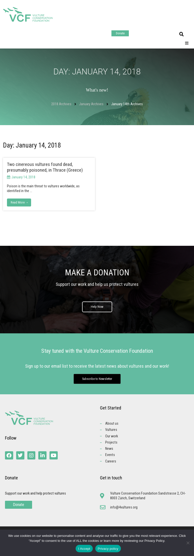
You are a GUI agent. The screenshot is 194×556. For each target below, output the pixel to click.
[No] (187, 542)
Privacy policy (108, 549)
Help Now (97, 309)
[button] (182, 34)
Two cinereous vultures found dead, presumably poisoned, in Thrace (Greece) (45, 167)
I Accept (84, 549)
